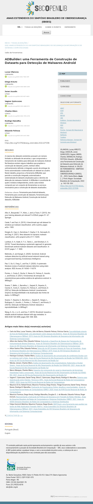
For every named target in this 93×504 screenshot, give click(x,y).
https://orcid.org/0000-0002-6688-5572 (19, 106)
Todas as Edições (33, 27)
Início (7, 43)
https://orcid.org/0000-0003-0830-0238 (19, 86)
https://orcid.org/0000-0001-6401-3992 (18, 135)
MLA (61, 128)
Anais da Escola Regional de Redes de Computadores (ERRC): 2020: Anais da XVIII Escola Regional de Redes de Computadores (48, 389)
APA (61, 113)
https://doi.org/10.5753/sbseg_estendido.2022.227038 (27, 143)
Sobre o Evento (53, 27)
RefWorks (63, 135)
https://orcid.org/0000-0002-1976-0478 (19, 116)
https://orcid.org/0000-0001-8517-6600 (18, 96)
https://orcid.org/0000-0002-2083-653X (19, 126)
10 (18, 416)
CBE (61, 118)
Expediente (70, 27)
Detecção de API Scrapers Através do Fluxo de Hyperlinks (59, 348)
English (7, 433)
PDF (63, 74)
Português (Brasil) (11, 430)
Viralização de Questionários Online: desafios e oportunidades (54, 387)
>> (22, 416)
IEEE (61, 125)
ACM (61, 111)
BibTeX (62, 115)
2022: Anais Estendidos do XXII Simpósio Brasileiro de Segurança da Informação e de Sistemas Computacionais (43, 46)
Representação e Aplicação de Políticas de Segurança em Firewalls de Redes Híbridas (48, 397)
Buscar (46, 32)
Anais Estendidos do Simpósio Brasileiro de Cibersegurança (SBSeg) (47, 20)
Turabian (63, 137)
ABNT (62, 108)
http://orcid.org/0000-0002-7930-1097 (18, 77)
